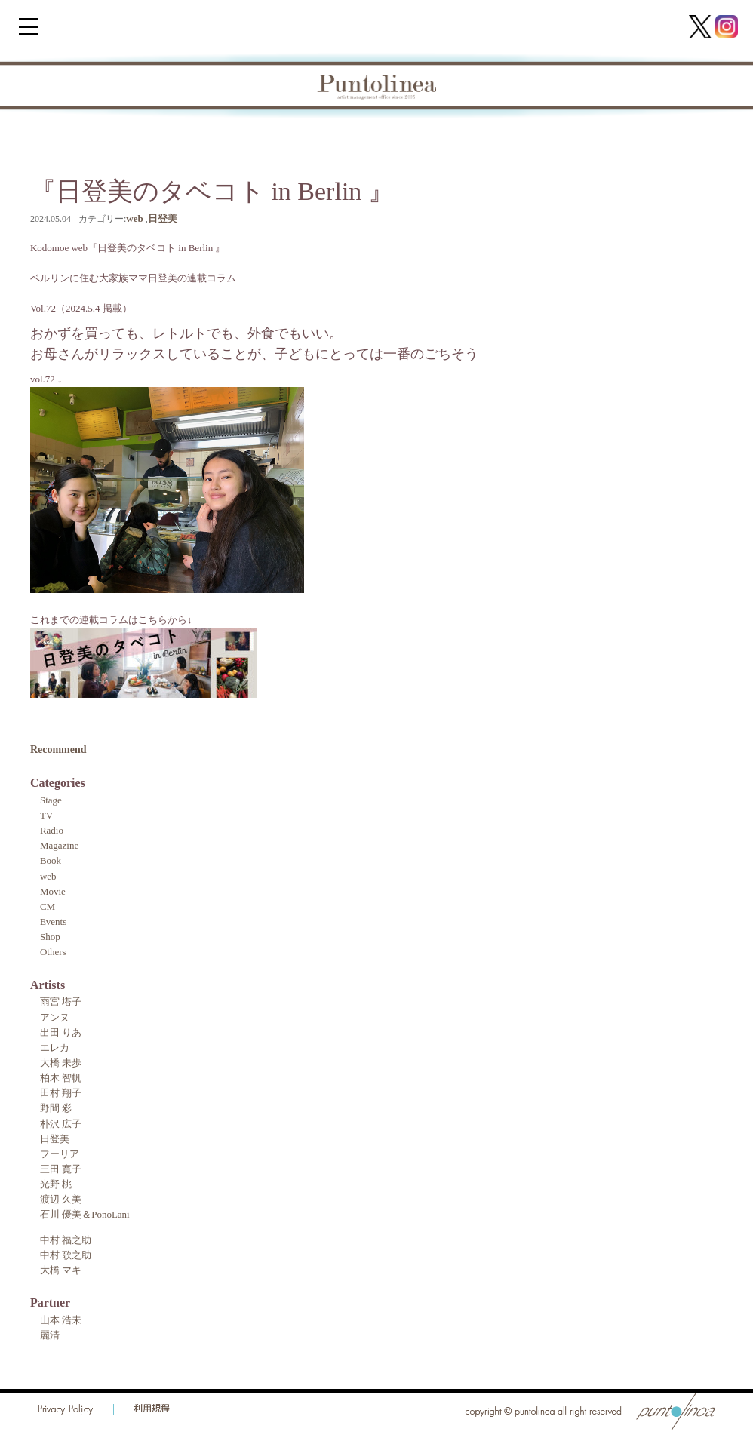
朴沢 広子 (60, 1123)
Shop (50, 936)
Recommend (58, 749)
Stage (51, 800)
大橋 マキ (60, 1270)
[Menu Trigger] (28, 26)
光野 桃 (56, 1184)
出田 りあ (60, 1032)
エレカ (54, 1047)
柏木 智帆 (60, 1077)
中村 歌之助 (65, 1255)
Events (53, 921)
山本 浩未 (60, 1320)
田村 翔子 (60, 1092)
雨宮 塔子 (60, 1001)
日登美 (162, 218)
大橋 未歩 (60, 1062)
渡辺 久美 (60, 1199)
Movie (53, 891)
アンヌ (54, 1017)
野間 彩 (56, 1108)
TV (46, 815)
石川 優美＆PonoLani (85, 1214)
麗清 (50, 1335)
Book (50, 860)
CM (47, 906)
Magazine (59, 845)
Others (53, 951)
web (134, 218)
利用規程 (152, 1409)
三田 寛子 (60, 1169)
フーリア (59, 1154)
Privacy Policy (66, 1409)
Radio (51, 830)
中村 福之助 (65, 1240)
